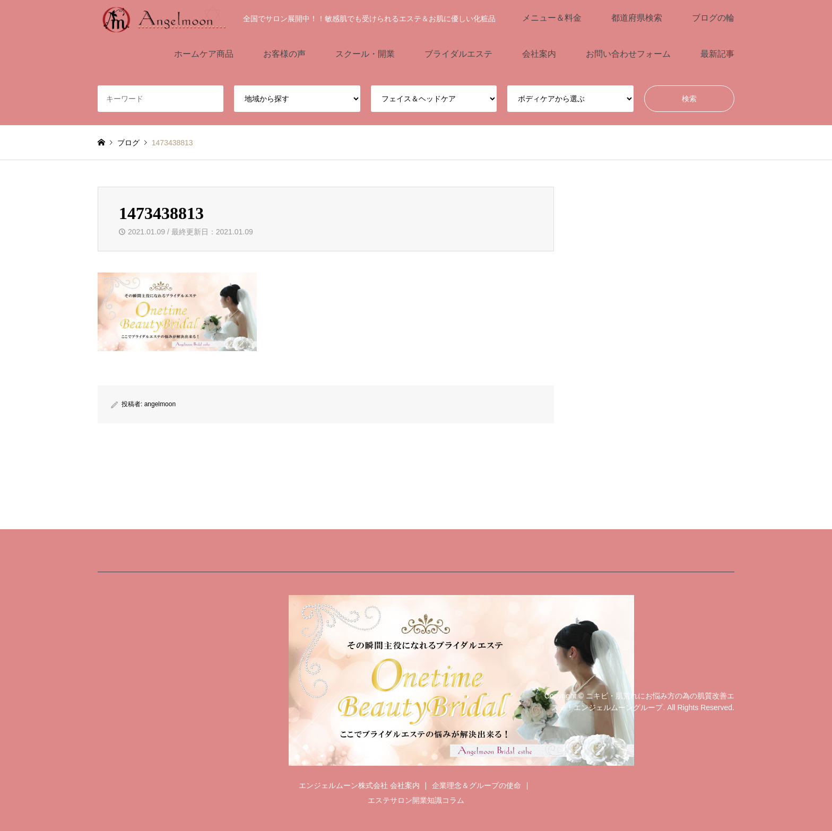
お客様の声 (284, 53)
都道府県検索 (636, 17)
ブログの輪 (713, 17)
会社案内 (539, 53)
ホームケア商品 (203, 53)
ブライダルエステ (458, 53)
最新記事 (717, 53)
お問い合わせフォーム (628, 53)
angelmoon (160, 404)
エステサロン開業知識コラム (416, 800)
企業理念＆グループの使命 (476, 785)
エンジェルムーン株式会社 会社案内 (359, 785)
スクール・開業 (365, 53)
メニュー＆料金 (552, 17)
